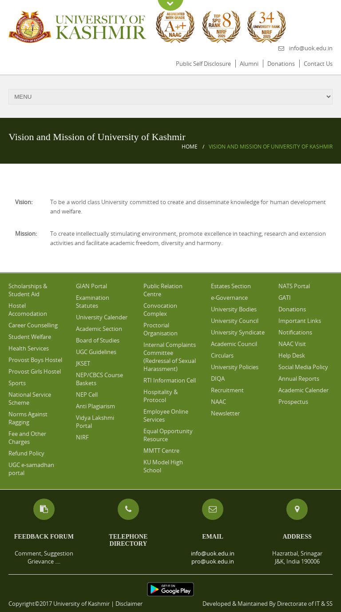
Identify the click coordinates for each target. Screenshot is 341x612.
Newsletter (225, 413)
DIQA (218, 378)
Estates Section (231, 286)
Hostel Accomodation (27, 310)
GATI (284, 298)
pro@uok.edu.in (212, 561)
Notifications (295, 332)
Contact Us (318, 64)
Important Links (299, 321)
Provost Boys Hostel (35, 360)
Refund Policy (26, 453)
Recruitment (227, 390)
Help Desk (291, 355)
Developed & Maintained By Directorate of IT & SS (267, 604)
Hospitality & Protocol (160, 396)
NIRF (82, 437)
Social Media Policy (303, 367)
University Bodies (234, 309)
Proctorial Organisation (160, 329)
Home (190, 146)
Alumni (249, 64)
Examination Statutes (92, 302)
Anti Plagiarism (95, 406)
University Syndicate (238, 332)
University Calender (101, 317)
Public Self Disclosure (203, 64)
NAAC (218, 402)
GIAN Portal (91, 286)
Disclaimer (129, 604)
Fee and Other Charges (27, 438)
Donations (281, 64)
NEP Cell (87, 395)
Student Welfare (29, 337)
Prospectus (293, 402)
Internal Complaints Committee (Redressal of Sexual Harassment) (169, 357)
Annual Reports (298, 378)
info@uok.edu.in (311, 48)
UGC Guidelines (96, 352)
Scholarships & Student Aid (27, 290)
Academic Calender (303, 390)
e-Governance (229, 298)
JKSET (83, 363)
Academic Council (234, 344)
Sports (17, 383)
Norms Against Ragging (28, 418)
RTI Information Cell (169, 380)
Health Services (28, 348)
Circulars (222, 355)
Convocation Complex (160, 310)
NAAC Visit (292, 344)
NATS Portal (294, 286)
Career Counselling (33, 325)
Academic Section (99, 329)
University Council (234, 321)
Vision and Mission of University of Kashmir (271, 146)
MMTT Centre (161, 451)
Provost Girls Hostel (34, 371)
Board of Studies (97, 340)
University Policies (234, 367)
